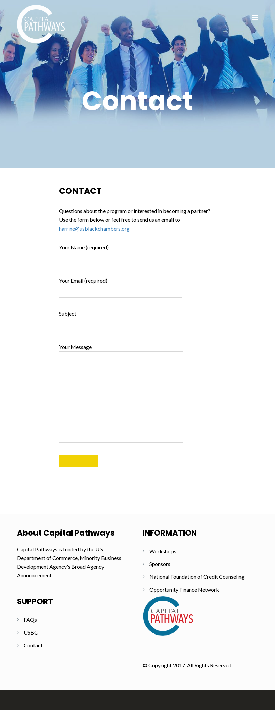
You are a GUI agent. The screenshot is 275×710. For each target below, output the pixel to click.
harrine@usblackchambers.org (94, 228)
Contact (33, 645)
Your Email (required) (120, 287)
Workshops (162, 551)
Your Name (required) (120, 254)
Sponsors (159, 564)
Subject (120, 320)
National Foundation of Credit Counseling (197, 576)
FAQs (30, 619)
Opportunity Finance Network (184, 589)
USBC (31, 632)
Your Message (121, 393)
